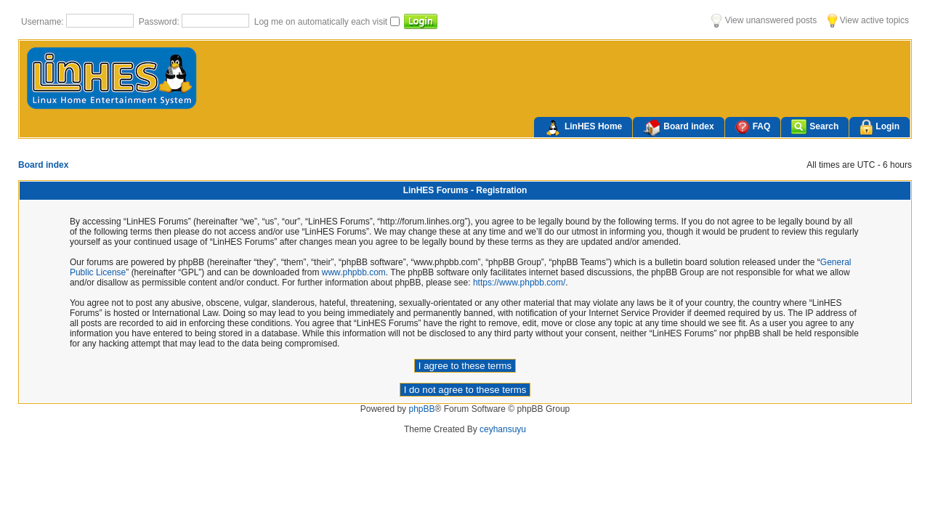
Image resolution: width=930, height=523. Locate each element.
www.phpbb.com (354, 272)
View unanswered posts (764, 20)
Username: (43, 22)
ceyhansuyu (503, 429)
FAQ (753, 126)
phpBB (421, 409)
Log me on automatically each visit (322, 22)
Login (879, 127)
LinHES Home (583, 128)
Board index (678, 128)
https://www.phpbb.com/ (519, 282)
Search (814, 126)
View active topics (868, 20)
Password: (160, 22)
